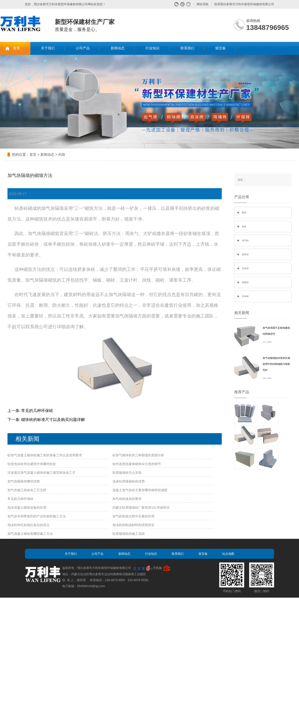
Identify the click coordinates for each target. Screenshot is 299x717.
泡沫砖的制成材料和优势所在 (133, 525)
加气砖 (245, 240)
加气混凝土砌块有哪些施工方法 (30, 534)
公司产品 (83, 48)
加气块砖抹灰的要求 (127, 499)
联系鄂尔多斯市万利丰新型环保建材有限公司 (244, 4)
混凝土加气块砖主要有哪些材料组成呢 (139, 490)
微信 (176, 4)
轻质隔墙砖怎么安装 (127, 473)
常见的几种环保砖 (37, 410)
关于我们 (48, 48)
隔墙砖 (245, 282)
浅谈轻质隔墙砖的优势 (128, 481)
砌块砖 (245, 254)
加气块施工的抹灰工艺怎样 (26, 490)
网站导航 (203, 4)
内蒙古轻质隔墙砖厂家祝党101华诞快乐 (141, 507)
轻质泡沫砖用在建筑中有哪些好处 (31, 464)
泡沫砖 (245, 268)
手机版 (157, 568)
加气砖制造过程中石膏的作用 (133, 516)
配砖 (244, 212)
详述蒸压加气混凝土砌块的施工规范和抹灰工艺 (41, 473)
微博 (182, 4)
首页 (16, 48)
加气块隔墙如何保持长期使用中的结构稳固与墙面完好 (276, 364)
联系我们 (187, 48)
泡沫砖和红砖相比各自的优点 (28, 525)
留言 (188, 4)
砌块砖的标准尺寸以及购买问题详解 (53, 419)
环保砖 (245, 296)
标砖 (244, 226)
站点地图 (228, 554)
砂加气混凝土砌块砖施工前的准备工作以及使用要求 (44, 455)
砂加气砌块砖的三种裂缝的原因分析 (138, 455)
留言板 (220, 48)
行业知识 (152, 48)
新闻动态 (118, 48)
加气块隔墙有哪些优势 (23, 481)
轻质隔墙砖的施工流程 (128, 534)
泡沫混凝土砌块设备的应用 (26, 507)
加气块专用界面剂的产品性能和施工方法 (36, 516)
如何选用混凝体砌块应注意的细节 (136, 464)
